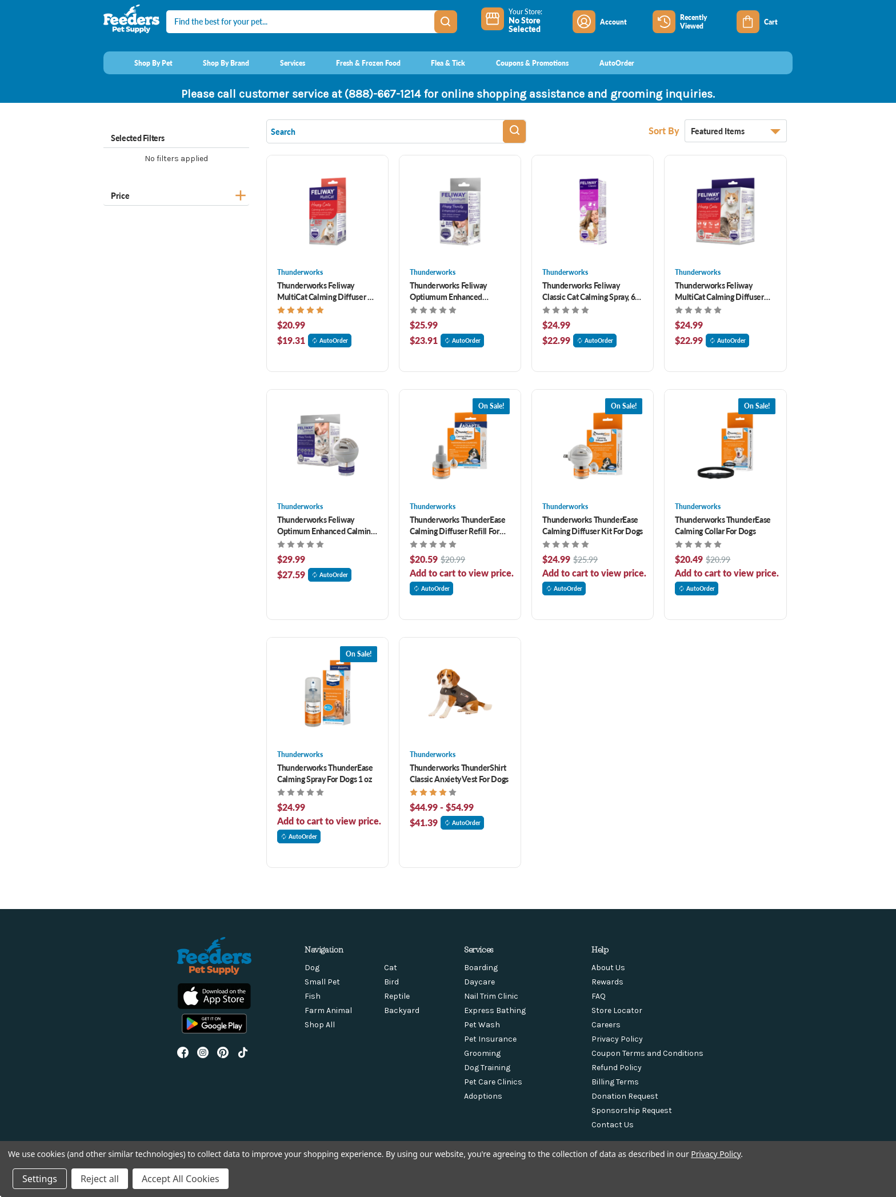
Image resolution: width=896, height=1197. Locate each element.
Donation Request (624, 1096)
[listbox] (736, 130)
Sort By (665, 130)
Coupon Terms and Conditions (647, 1053)
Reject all (100, 1178)
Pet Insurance (490, 1039)
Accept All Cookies (180, 1178)
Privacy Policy (617, 1039)
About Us (608, 967)
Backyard (401, 1010)
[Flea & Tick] (438, 62)
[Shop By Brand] (216, 62)
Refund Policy (616, 1067)
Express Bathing (495, 1010)
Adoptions (483, 1096)
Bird (391, 982)
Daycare (479, 982)
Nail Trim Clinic (491, 996)
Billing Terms (615, 1082)
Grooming (482, 1053)
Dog (312, 967)
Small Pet (322, 982)
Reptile (397, 996)
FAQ (598, 996)
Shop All (320, 1025)
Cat (390, 967)
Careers (606, 1025)
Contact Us (612, 1125)
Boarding (481, 967)
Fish (313, 996)
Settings (39, 1178)
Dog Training (487, 1067)
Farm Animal (328, 1010)
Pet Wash (482, 1025)
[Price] (176, 194)
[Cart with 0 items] (765, 21)
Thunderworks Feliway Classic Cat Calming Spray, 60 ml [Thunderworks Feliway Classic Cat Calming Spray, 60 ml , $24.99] (590, 290)
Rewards (607, 982)
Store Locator (616, 1010)
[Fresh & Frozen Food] (357, 62)
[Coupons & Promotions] (521, 62)
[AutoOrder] (606, 62)
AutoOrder (329, 341)
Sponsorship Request (631, 1110)
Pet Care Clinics (493, 1082)
